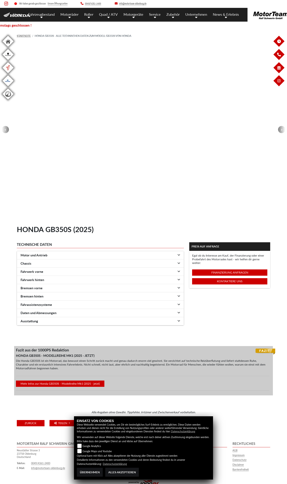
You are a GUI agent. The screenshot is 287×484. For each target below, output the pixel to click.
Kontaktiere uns (230, 281)
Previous (5, 129)
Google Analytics (92, 446)
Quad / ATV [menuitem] (106, 14)
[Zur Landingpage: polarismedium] (8, 87)
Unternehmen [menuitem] (190, 14)
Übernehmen (90, 472)
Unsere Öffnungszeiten (58, 3)
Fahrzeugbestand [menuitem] (41, 14)
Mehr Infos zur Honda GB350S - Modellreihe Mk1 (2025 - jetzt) (60, 383)
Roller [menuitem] (87, 14)
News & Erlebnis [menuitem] (219, 14)
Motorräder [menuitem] (68, 14)
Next (281, 129)
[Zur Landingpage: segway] (8, 74)
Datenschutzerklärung (183, 431)
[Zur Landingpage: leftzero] (8, 100)
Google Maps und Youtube (97, 451)
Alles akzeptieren (122, 472)
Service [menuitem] (150, 14)
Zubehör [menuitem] (168, 14)
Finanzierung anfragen (229, 272)
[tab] (100, 255)
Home (17, 14)
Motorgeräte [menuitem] (129, 14)
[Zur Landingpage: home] (8, 47)
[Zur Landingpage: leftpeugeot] (8, 60)
